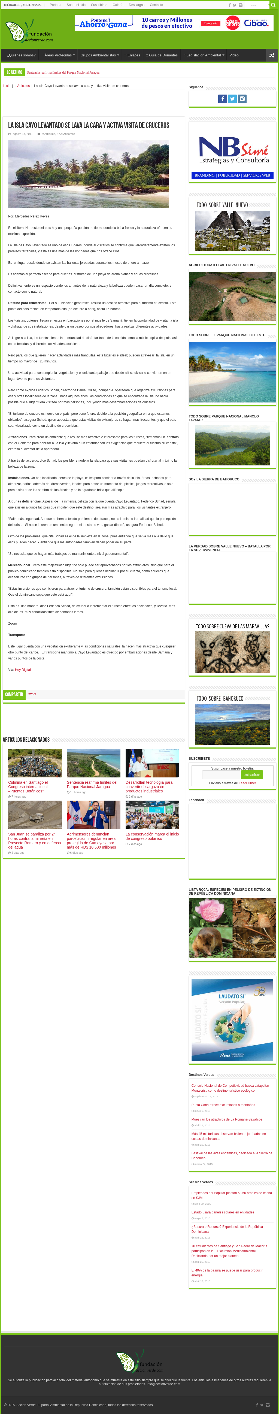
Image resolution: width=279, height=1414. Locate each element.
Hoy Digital (23, 670)
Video (234, 55)
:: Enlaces (132, 55)
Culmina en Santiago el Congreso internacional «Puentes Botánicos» (28, 786)
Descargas (136, 5)
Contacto (156, 5)
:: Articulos (22, 86)
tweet (32, 694)
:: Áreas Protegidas (57, 55)
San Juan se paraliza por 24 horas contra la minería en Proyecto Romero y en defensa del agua (34, 840)
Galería (118, 5)
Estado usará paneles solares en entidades (223, 1212)
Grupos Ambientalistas (98, 55)
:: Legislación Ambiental (202, 55)
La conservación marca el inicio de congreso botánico (152, 836)
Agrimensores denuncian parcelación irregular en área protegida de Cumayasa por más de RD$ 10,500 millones (91, 840)
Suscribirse (99, 5)
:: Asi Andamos (66, 133)
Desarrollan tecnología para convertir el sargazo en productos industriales (149, 786)
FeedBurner (247, 783)
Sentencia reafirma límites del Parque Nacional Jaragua (63, 72)
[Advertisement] (93, 103)
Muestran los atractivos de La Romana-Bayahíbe (227, 1119)
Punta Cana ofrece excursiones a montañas (223, 1105)
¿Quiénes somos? (21, 55)
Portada (55, 5)
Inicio (6, 86)
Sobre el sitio (76, 5)
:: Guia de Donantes (162, 55)
